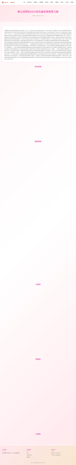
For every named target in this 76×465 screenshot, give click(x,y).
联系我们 (72, 2)
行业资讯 (61, 2)
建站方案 (46, 2)
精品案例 (56, 2)
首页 (24, 2)
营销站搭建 (41, 2)
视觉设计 (51, 2)
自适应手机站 (29, 2)
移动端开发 (35, 2)
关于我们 (67, 2)
